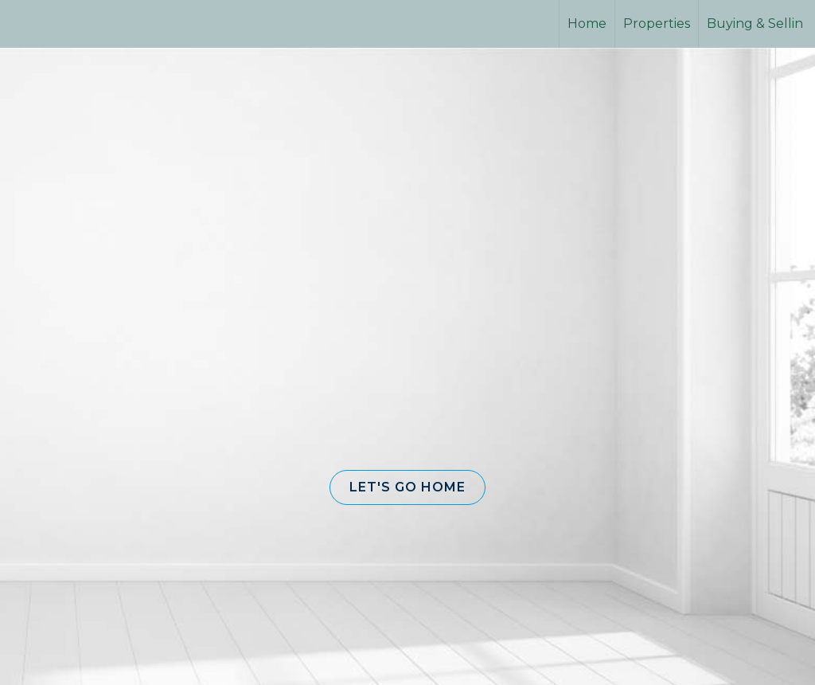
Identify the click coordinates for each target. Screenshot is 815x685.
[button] (407, 487)
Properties (656, 23)
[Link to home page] (72, 24)
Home (586, 23)
